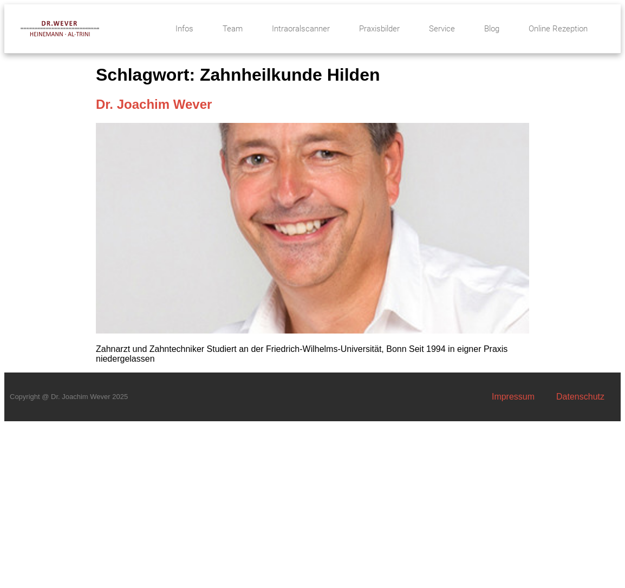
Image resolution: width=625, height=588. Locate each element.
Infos (184, 29)
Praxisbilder (379, 29)
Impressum (513, 396)
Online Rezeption (558, 29)
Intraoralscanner (301, 29)
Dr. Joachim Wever (154, 104)
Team (233, 29)
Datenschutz (580, 396)
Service (442, 29)
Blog (491, 29)
